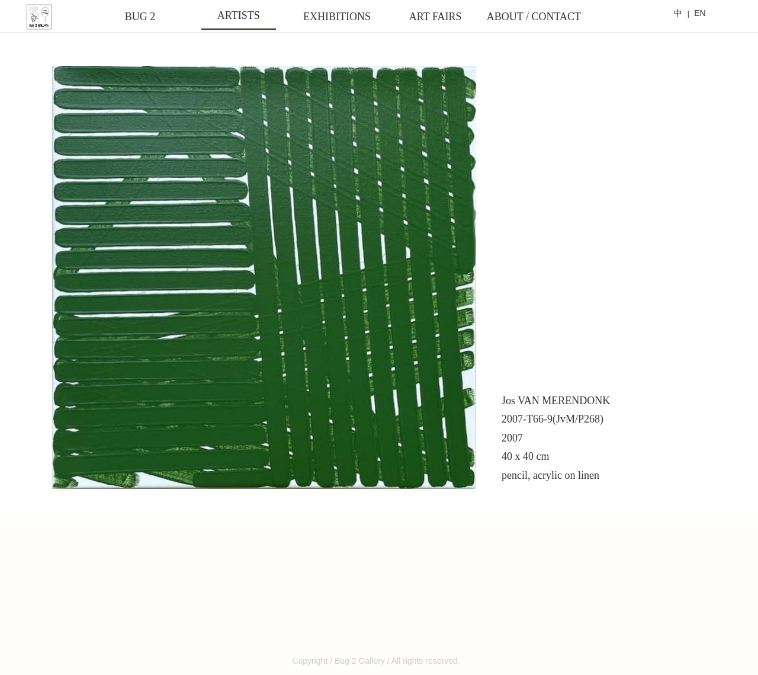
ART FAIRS (435, 17)
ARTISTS (238, 15)
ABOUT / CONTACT (534, 17)
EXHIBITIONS (337, 17)
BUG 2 (140, 17)
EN (699, 13)
